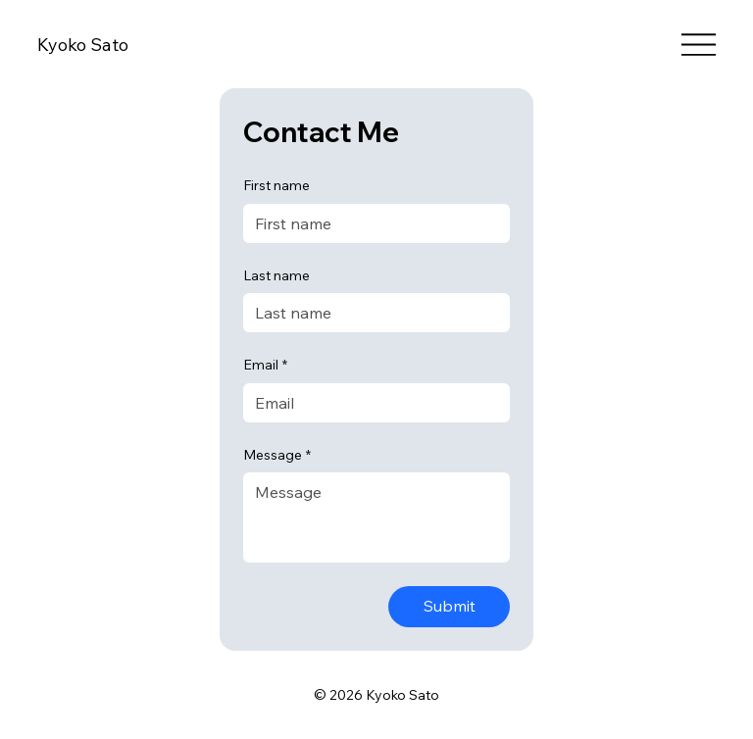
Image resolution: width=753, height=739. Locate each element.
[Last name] (370, 312)
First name (276, 185)
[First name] (370, 223)
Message (277, 456)
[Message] (376, 517)
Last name (276, 275)
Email (265, 365)
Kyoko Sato (82, 44)
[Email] (370, 402)
